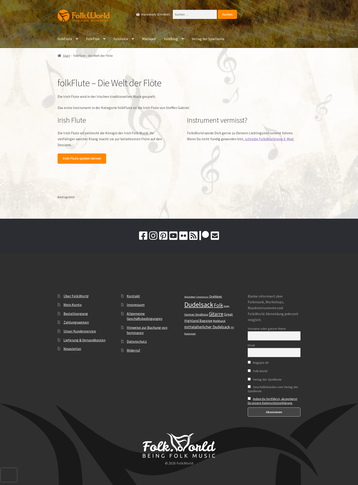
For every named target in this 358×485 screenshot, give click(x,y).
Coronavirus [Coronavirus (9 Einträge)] (202, 296)
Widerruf (133, 350)
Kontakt (133, 296)
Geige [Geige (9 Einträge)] (226, 306)
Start (66, 56)
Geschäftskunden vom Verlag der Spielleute (273, 389)
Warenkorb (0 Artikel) (155, 14)
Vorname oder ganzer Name (267, 329)
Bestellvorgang (75, 313)
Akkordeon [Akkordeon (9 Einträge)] (189, 296)
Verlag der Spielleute (208, 38)
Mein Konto (72, 304)
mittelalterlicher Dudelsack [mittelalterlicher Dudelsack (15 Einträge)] (207, 326)
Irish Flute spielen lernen (82, 158)
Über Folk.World (75, 296)
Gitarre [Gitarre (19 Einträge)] (216, 314)
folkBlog (171, 38)
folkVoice (120, 38)
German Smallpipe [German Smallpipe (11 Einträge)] (196, 314)
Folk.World (257, 371)
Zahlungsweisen (76, 322)
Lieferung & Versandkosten (84, 340)
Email (251, 345)
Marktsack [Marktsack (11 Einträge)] (219, 321)
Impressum (136, 304)
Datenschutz (137, 341)
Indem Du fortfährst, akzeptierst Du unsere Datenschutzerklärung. (272, 401)
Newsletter (72, 348)
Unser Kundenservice (79, 331)
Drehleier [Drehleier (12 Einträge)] (215, 296)
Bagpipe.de (258, 363)
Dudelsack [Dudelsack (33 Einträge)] (198, 304)
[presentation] (9, 475)
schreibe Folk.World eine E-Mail (269, 139)
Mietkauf (149, 38)
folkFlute (65, 38)
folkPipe (93, 38)
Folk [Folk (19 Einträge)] (218, 305)
